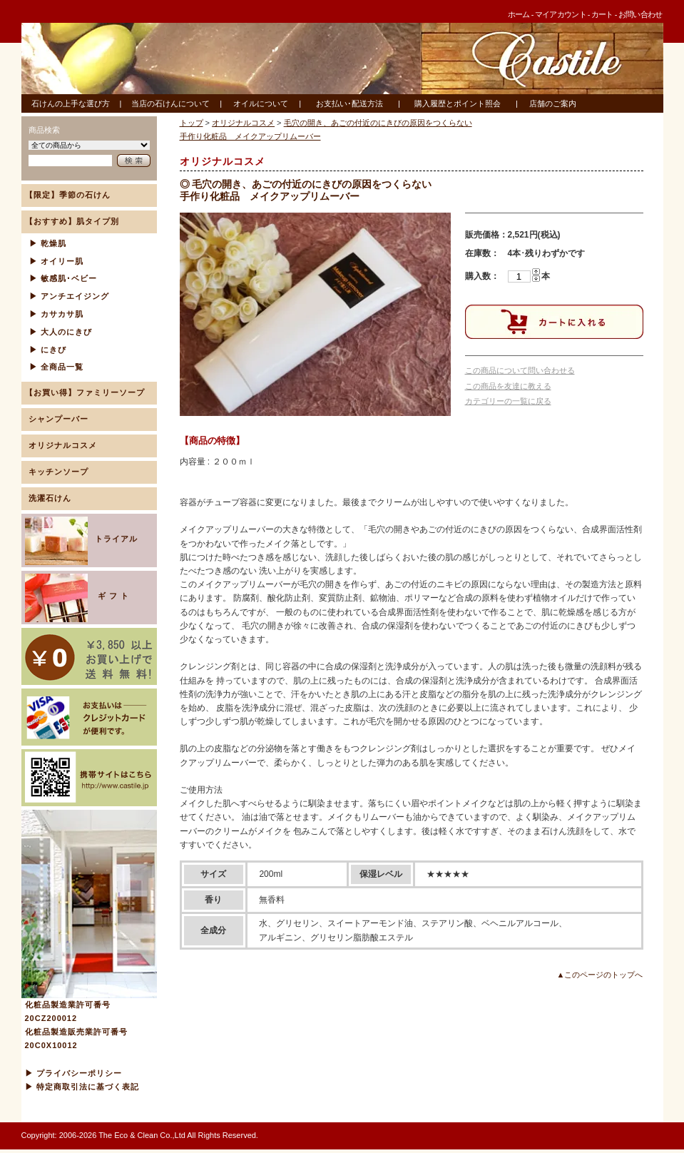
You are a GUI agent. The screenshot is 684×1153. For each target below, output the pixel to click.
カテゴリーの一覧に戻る (508, 401)
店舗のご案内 (552, 104)
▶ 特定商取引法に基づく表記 (82, 1086)
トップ (191, 122)
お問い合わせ (640, 14)
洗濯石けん (50, 498)
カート (602, 14)
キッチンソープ (58, 471)
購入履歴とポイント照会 (457, 104)
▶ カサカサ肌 (56, 314)
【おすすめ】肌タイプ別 (72, 221)
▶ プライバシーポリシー (73, 1073)
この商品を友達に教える (508, 386)
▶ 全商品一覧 (56, 366)
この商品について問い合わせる (520, 370)
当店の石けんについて (170, 104)
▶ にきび (47, 349)
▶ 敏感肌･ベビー (63, 278)
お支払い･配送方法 (349, 104)
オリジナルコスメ (63, 445)
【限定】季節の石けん (68, 195)
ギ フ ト (78, 598)
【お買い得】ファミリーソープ (85, 392)
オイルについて (260, 104)
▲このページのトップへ (600, 974)
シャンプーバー (58, 419)
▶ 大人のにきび (60, 331)
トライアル (81, 541)
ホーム (519, 14)
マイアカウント (560, 14)
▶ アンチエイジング (69, 296)
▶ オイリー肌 (56, 261)
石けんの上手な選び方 (70, 104)
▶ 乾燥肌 (47, 243)
